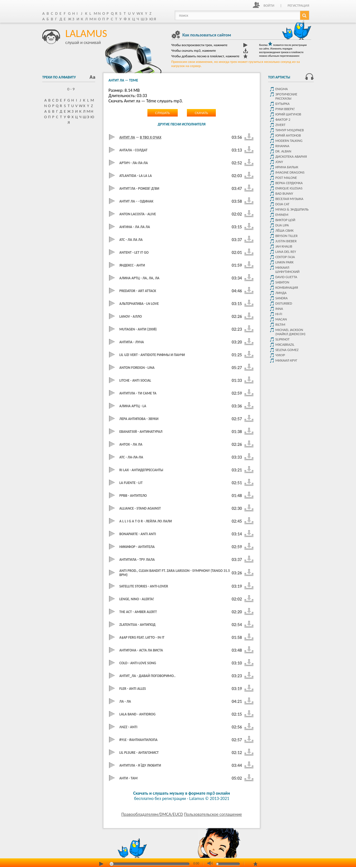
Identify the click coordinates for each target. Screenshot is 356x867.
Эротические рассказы (286, 96)
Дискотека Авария (291, 156)
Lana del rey (285, 252)
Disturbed (283, 303)
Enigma (281, 89)
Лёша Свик (284, 230)
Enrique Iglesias (288, 188)
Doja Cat (282, 204)
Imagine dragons (290, 172)
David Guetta (286, 277)
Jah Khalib (283, 246)
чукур (280, 355)
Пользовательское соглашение (213, 814)
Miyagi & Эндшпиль (292, 209)
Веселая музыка (289, 199)
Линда (280, 293)
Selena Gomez (286, 350)
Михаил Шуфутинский (287, 269)
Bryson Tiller (286, 236)
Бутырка (282, 104)
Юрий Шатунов (288, 114)
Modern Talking (288, 141)
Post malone (286, 178)
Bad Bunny (284, 193)
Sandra (281, 298)
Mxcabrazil (284, 344)
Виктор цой (285, 220)
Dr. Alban (283, 151)
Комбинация (286, 287)
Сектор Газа (285, 257)
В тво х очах (150, 137)
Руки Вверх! (285, 109)
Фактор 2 (282, 119)
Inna (279, 309)
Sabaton (282, 282)
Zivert (280, 125)
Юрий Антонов (288, 135)
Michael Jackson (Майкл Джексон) (290, 332)
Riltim (280, 324)
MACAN (281, 319)
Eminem (281, 215)
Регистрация (298, 5)
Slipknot (282, 339)
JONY (279, 162)
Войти (268, 5)
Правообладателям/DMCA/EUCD (152, 814)
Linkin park (284, 262)
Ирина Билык (286, 167)
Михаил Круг (286, 360)
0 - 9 (68, 89)
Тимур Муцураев (289, 130)
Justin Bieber (285, 241)
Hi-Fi (278, 314)
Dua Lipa (282, 225)
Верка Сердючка (289, 183)
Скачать (201, 113)
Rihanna (282, 146)
